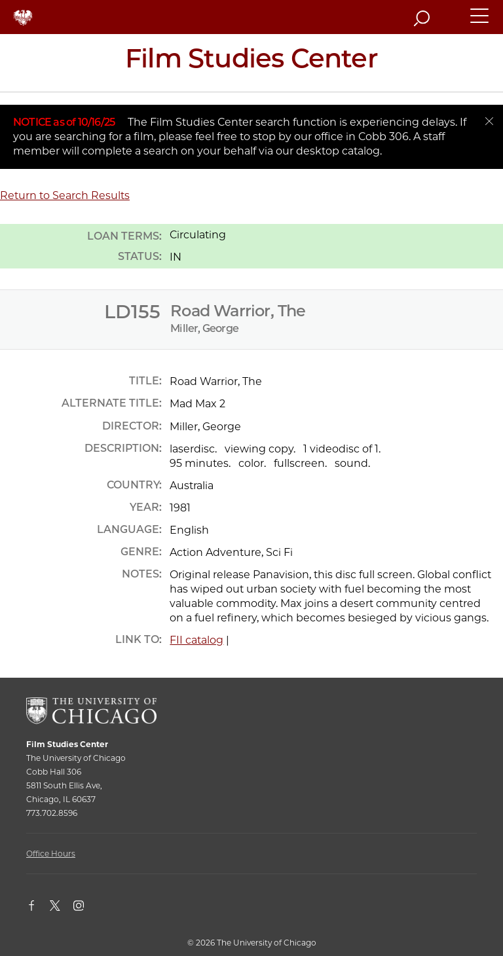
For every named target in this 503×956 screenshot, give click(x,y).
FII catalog (196, 640)
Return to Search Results (65, 195)
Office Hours (50, 853)
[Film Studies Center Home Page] (251, 63)
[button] (480, 21)
